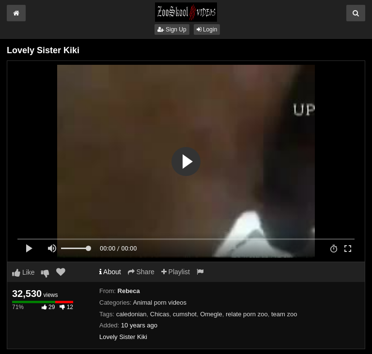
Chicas (160, 314)
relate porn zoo (247, 314)
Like (23, 272)
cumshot (185, 314)
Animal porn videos (159, 302)
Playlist (175, 272)
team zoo (284, 314)
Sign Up (171, 29)
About (110, 272)
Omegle (211, 314)
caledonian (131, 314)
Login (207, 29)
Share (141, 272)
